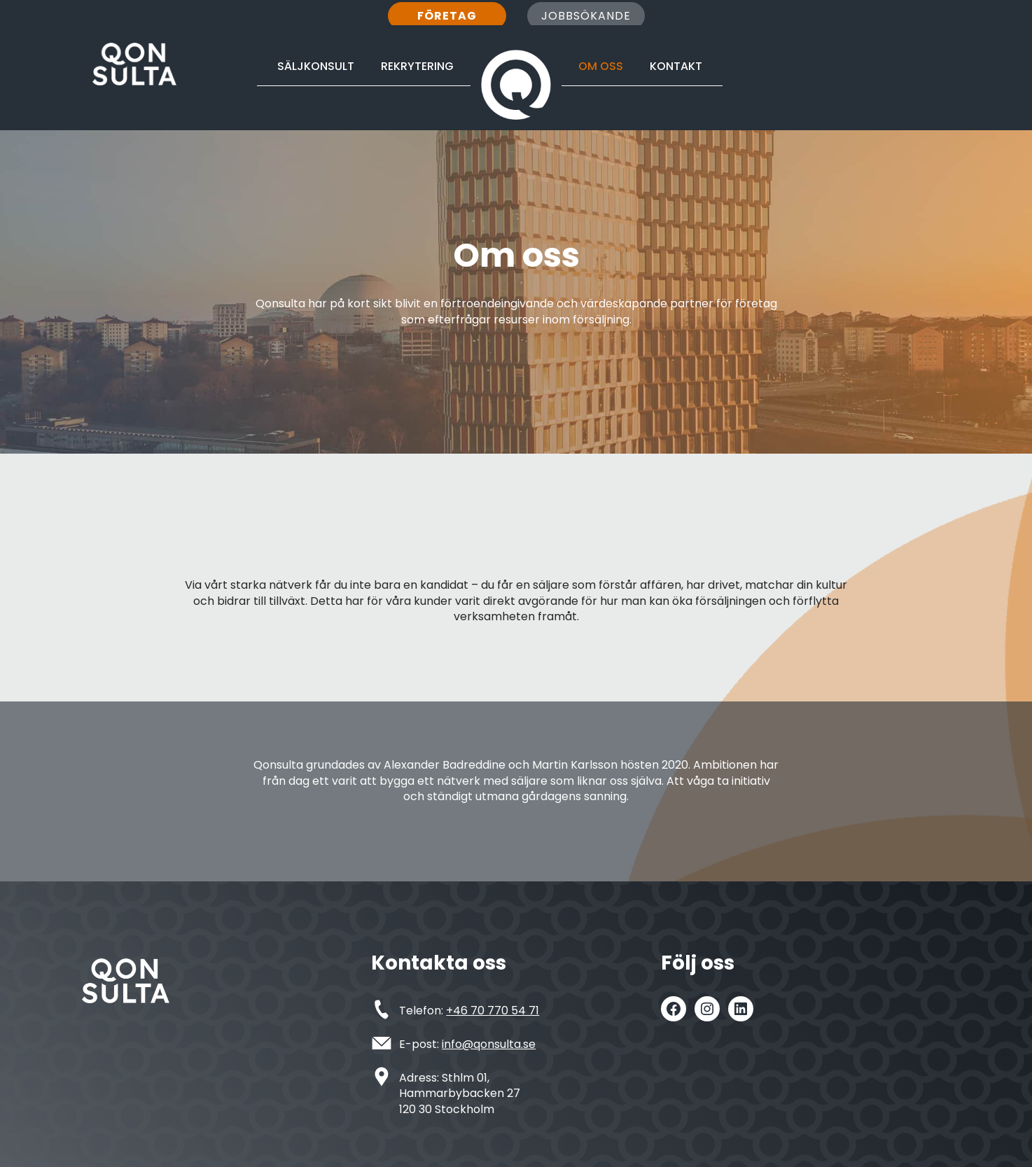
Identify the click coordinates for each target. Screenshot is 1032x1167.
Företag (447, 16)
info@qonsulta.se (489, 1044)
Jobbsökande (586, 16)
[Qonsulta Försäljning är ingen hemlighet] (134, 64)
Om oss (600, 66)
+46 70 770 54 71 (492, 1010)
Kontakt (676, 66)
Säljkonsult (315, 66)
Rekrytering (417, 66)
